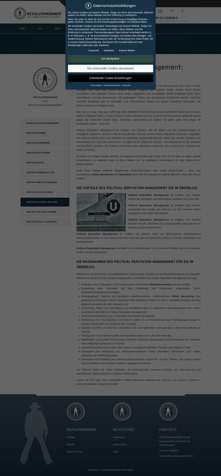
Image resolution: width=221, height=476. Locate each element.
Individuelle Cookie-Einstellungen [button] (110, 77)
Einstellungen (75, 44)
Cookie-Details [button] (96, 84)
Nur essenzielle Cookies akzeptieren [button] (110, 67)
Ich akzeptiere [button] (110, 57)
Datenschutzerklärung (90, 41)
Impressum (126, 84)
